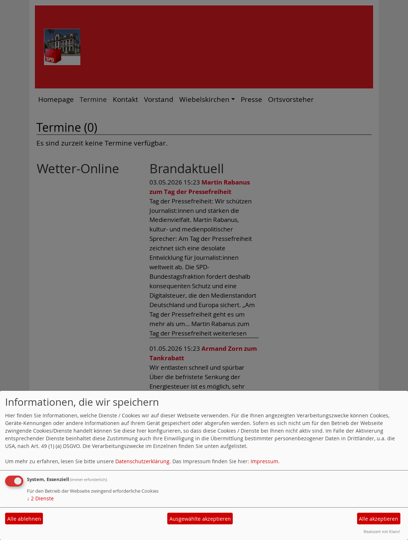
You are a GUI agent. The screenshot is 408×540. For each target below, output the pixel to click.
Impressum (264, 461)
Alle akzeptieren (378, 518)
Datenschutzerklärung (142, 461)
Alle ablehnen (24, 518)
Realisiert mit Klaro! (382, 531)
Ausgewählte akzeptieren (200, 518)
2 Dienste (40, 498)
